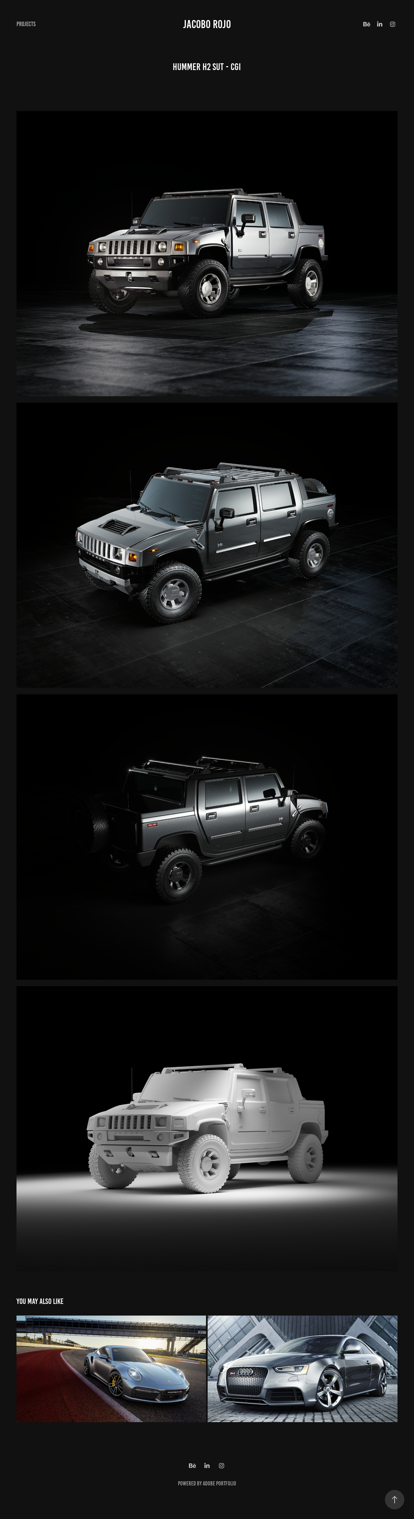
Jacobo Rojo (207, 24)
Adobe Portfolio (219, 1483)
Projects (26, 24)
